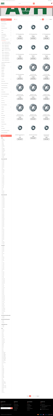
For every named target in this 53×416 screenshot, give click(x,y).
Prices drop (16, 404)
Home (20, 13)
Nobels (2, 113)
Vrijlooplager (3, 37)
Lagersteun (2, 73)
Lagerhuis (2, 111)
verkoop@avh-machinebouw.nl (11, 0)
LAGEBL (2, 109)
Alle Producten (3, 21)
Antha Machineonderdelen (5, 94)
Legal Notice (30, 405)
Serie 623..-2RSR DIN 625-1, (5, 60)
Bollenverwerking (3, 23)
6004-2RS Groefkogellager (33, 134)
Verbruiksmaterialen (4, 85)
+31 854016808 (3, 0)
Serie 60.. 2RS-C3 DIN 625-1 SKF (6, 43)
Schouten (2, 119)
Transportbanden (3, 124)
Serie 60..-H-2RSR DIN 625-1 (6, 48)
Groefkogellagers (3, 34)
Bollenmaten (3, 81)
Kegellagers (2, 68)
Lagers (27, 13)
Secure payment (30, 408)
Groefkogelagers (31, 13)
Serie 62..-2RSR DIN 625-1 (5, 52)
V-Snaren (2, 79)
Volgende (50, 19)
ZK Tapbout (3, 128)
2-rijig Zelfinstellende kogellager (5, 62)
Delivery (29, 404)
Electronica (3, 102)
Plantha (2, 89)
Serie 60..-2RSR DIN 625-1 (5, 45)
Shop (23, 13)
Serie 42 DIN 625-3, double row (6, 42)
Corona (2, 98)
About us (29, 407)
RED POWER (3, 115)
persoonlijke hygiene (4, 132)
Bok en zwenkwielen (4, 96)
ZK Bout (2, 126)
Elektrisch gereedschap (4, 83)
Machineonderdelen (4, 28)
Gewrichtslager (3, 65)
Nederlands (49, 0)
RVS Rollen (3, 117)
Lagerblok (2, 70)
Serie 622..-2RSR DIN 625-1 (5, 58)
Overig (2, 30)
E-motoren (2, 100)
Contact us (16, 408)
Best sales (16, 407)
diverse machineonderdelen (5, 130)
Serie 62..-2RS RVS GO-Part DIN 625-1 (6, 50)
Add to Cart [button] (20, 38)
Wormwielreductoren (4, 87)
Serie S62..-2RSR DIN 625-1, (5, 55)
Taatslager (2, 76)
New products (17, 405)
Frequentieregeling (4, 104)
